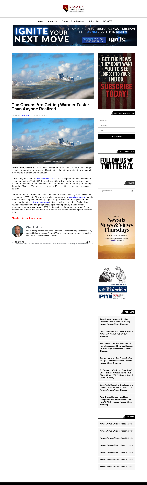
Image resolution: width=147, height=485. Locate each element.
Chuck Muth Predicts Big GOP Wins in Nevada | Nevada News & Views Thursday (116, 333)
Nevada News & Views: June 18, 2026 (116, 452)
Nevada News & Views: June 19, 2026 (116, 445)
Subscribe (93, 21)
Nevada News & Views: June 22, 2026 (116, 438)
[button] (72, 44)
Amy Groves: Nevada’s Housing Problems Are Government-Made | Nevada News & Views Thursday (115, 321)
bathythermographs (40, 202)
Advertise (79, 21)
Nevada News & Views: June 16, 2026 (116, 460)
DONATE (107, 21)
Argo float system (77, 197)
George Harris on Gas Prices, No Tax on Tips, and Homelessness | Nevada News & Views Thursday (116, 360)
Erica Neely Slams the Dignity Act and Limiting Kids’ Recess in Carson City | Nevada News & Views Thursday (116, 387)
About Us (52, 21)
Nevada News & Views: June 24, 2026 (116, 424)
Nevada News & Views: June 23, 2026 (116, 431)
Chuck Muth (25, 115)
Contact (65, 21)
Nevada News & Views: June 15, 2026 (116, 467)
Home (40, 21)
